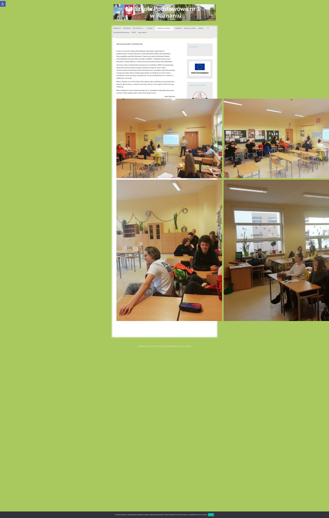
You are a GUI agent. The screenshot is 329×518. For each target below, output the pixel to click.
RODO (134, 32)
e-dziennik (178, 28)
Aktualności (117, 28)
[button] (3, 4)
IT (208, 28)
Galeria (201, 28)
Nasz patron (142, 32)
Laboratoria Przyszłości (121, 32)
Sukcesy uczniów (190, 28)
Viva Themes (186, 346)
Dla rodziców (138, 28)
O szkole (150, 28)
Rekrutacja (127, 28)
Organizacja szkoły (164, 28)
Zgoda (211, 514)
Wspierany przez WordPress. (149, 346)
